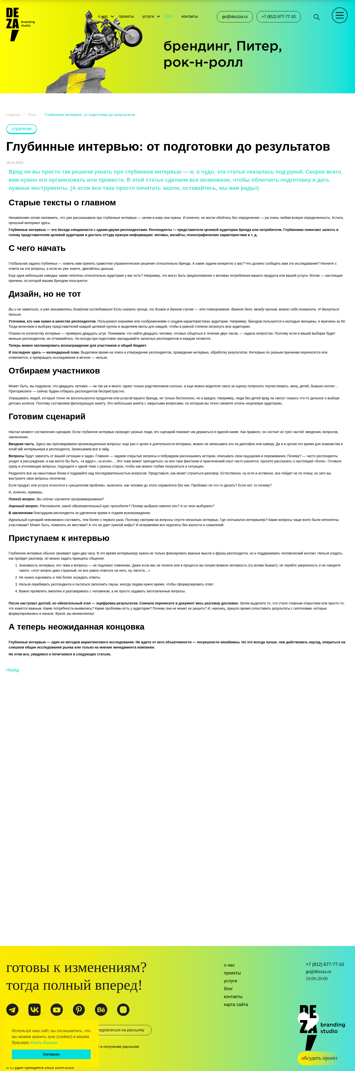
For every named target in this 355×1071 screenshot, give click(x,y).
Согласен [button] (51, 1054)
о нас (105, 15)
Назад (12, 903)
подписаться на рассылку (118, 1031)
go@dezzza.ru (235, 17)
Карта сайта (236, 1004)
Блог (228, 988)
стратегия (22, 128)
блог (171, 15)
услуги (150, 15)
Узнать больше (43, 1042)
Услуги (230, 980)
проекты (128, 15)
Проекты (232, 973)
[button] (59, 1043)
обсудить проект (319, 1056)
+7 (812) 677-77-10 (279, 17)
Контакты (233, 996)
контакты (191, 15)
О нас (229, 965)
